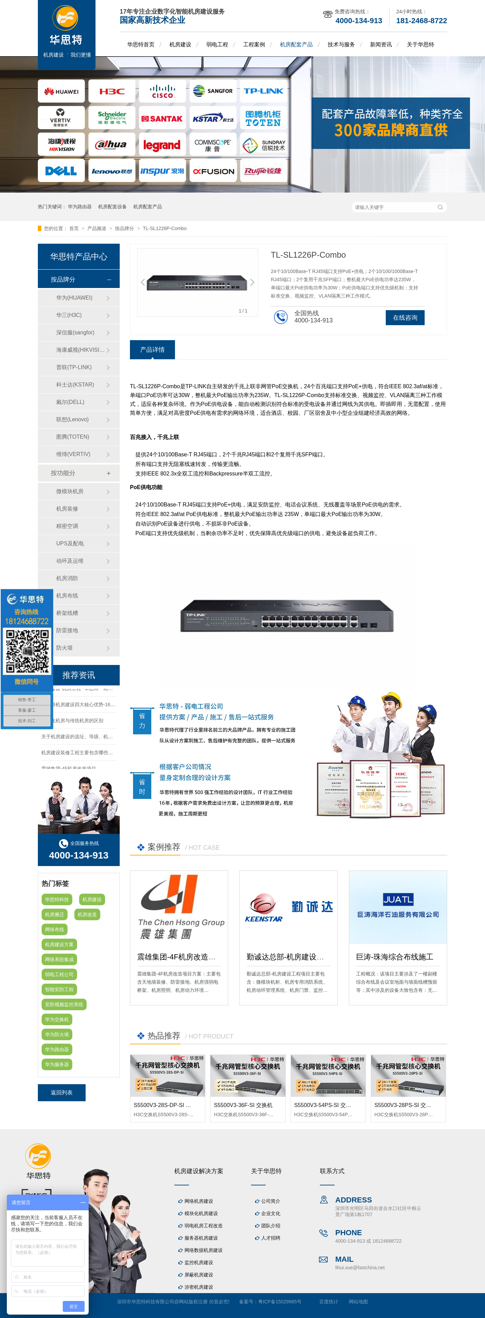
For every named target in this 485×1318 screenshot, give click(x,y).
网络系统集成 (59, 959)
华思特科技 (57, 899)
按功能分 (63, 473)
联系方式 (332, 1171)
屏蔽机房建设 (199, 1274)
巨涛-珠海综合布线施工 (394, 957)
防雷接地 (67, 630)
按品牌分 (125, 228)
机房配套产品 (296, 44)
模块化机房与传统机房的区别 (72, 722)
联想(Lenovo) (72, 419)
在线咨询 (405, 317)
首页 (74, 228)
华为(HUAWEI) (74, 298)
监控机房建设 (199, 1262)
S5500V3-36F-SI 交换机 (243, 1105)
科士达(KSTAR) (75, 385)
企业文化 (270, 1213)
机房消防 (67, 578)
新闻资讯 (381, 44)
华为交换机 (57, 1019)
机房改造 (87, 914)
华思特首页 (141, 44)
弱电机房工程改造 (204, 1225)
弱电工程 (217, 44)
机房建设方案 (59, 944)
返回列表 (62, 1092)
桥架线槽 (67, 613)
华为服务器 (57, 1064)
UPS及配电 (70, 543)
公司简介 (270, 1201)
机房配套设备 (112, 206)
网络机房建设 (199, 1201)
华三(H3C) (69, 315)
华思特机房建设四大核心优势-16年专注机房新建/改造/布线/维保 (108, 706)
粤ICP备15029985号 (280, 1301)
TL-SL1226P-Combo (165, 228)
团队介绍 (270, 1225)
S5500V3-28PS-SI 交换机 (405, 1105)
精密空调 (67, 526)
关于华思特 (420, 44)
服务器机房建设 (201, 1238)
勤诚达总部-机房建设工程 (289, 957)
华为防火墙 (57, 1034)
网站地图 (358, 1301)
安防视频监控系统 (64, 1004)
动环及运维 (70, 561)
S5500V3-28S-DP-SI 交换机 (168, 1105)
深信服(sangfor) (75, 332)
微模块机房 (70, 491)
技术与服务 (341, 44)
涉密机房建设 (199, 1287)
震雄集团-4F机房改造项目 (180, 957)
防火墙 (64, 648)
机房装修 (67, 509)
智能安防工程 (59, 989)
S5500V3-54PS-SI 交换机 (325, 1105)
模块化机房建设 (201, 1213)
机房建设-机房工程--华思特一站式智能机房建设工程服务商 (103, 690)
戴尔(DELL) (70, 402)
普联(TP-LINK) (74, 367)
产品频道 (97, 228)
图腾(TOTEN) (72, 437)
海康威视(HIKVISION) (81, 350)
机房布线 (67, 596)
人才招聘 (270, 1238)
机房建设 (180, 44)
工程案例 (254, 44)
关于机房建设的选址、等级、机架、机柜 (84, 738)
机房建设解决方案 (198, 1171)
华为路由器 (80, 206)
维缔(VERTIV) (73, 454)
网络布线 (54, 929)
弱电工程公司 (59, 974)
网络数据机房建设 (204, 1250)
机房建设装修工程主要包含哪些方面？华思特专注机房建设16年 (108, 754)
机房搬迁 (54, 914)
